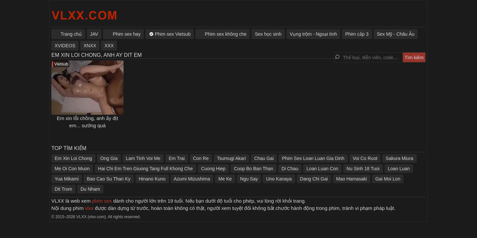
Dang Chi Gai (314, 178)
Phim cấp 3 (356, 34)
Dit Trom (63, 189)
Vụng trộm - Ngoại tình (313, 34)
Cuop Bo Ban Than (253, 168)
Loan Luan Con (322, 168)
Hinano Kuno (152, 178)
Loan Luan (399, 168)
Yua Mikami (67, 178)
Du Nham (90, 189)
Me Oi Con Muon (72, 168)
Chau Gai (264, 158)
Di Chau (290, 168)
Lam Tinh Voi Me (143, 158)
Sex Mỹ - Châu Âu (396, 34)
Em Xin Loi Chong (73, 158)
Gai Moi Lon (387, 178)
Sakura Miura (399, 158)
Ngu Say (249, 178)
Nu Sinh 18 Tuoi (363, 168)
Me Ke (225, 178)
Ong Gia (109, 158)
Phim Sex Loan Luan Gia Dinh (313, 158)
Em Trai (177, 158)
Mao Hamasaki (351, 178)
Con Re (201, 158)
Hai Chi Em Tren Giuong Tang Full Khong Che (145, 168)
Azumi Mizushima (192, 178)
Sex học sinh (268, 34)
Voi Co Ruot (365, 158)
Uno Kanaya (279, 178)
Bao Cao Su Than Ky (108, 178)
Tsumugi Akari (231, 158)
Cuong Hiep (213, 168)
